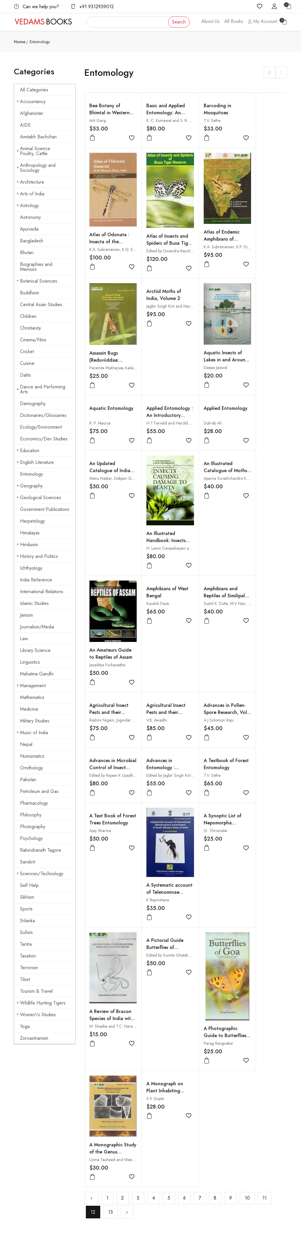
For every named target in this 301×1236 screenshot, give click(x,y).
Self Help (29, 885)
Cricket (27, 351)
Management (31, 685)
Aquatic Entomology (153, 348)
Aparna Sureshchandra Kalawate (218, 468)
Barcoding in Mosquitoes (204, 109)
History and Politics (37, 556)
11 (264, 931)
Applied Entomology (254, 348)
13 (110, 945)
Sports (26, 908)
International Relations (41, 591)
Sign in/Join (118, 1135)
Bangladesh (31, 240)
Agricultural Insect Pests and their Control (260, 575)
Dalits (25, 375)
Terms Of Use (166, 1130)
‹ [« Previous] (91, 931)
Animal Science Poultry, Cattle (33, 151)
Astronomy (30, 217)
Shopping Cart (120, 1124)
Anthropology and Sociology (36, 168)
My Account (262, 21)
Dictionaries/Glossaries (43, 415)
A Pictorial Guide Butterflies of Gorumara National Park (107, 806)
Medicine (29, 709)
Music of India (32, 732)
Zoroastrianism (34, 1038)
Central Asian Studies (41, 304)
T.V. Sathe (199, 120)
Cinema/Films (33, 339)
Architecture (30, 182)
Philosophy (30, 814)
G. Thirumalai (202, 694)
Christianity (30, 328)
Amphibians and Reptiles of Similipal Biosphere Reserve (160, 579)
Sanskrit (27, 861)
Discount (209, 1124)
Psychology (31, 838)
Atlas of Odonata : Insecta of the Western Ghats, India (261, 180)
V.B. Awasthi (251, 583)
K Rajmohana (151, 753)
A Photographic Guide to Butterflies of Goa (159, 884)
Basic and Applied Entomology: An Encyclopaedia (159, 112)
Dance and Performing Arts (40, 389)
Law (24, 638)
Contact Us (164, 1107)
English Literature (35, 462)
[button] (269, 72)
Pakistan (28, 779)
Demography (33, 403)
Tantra (26, 944)
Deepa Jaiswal (101, 412)
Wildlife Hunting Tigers (41, 1002)
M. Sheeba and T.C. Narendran (268, 755)
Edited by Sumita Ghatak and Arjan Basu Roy (127, 810)
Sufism (26, 932)
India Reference (36, 579)
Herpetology (32, 521)
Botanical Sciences (36, 281)
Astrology (27, 205)
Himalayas (30, 532)
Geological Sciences (38, 497)
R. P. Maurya (150, 359)
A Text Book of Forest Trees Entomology (105, 685)
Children (28, 316)
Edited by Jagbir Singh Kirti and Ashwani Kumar (231, 638)
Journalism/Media (37, 626)
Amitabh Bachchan (38, 136)
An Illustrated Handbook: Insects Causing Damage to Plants (159, 524)
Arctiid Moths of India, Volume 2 (258, 228)
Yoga (25, 1026)
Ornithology (31, 767)
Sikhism (27, 897)
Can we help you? (36, 6)
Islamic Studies (34, 603)
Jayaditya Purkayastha (259, 521)
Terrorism (29, 967)
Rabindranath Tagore (40, 850)
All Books (233, 21)
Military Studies (34, 720)
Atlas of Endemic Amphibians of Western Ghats (158, 292)
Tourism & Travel (36, 991)
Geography (29, 485)
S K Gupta (250, 810)
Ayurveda (29, 229)
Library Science (35, 650)
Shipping (162, 1119)
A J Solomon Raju (104, 638)
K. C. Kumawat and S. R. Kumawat (169, 120)
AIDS (25, 125)
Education (27, 450)
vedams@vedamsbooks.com (37, 1151)
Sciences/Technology (39, 873)
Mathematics (32, 697)
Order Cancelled (216, 1135)
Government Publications (44, 509)
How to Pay (212, 1112)
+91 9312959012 (92, 6)
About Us (210, 21)
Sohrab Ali (250, 359)
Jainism (26, 615)
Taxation (28, 955)
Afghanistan (31, 113)
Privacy (161, 1142)
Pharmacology (34, 803)
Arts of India (30, 193)
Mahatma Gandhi (36, 673)
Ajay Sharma (100, 694)
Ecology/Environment (41, 427)
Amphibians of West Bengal (104, 572)
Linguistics (30, 662)
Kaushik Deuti (100, 583)
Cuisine (27, 363)
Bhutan (27, 252)
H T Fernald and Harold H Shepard (221, 359)
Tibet (25, 979)
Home (19, 42)
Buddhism (29, 292)
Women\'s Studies (36, 1014)
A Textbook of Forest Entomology (261, 627)
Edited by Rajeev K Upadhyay (164, 638)
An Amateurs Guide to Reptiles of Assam (260, 512)
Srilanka (27, 920)
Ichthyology (31, 568)
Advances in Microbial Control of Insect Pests (159, 630)
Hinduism (27, 544)
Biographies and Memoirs (36, 267)
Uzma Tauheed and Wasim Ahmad (220, 863)
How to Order (214, 1101)
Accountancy (31, 101)
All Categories (34, 89)
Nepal (26, 744)
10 (247, 931)
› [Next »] (127, 945)
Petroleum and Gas (39, 791)
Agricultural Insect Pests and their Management (210, 575)
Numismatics (32, 756)
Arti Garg (97, 120)
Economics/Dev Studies (44, 438)
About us (115, 1101)
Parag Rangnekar (155, 892)
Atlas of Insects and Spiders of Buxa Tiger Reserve (105, 300)
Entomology (31, 474)
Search (179, 22)
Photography (32, 826)
